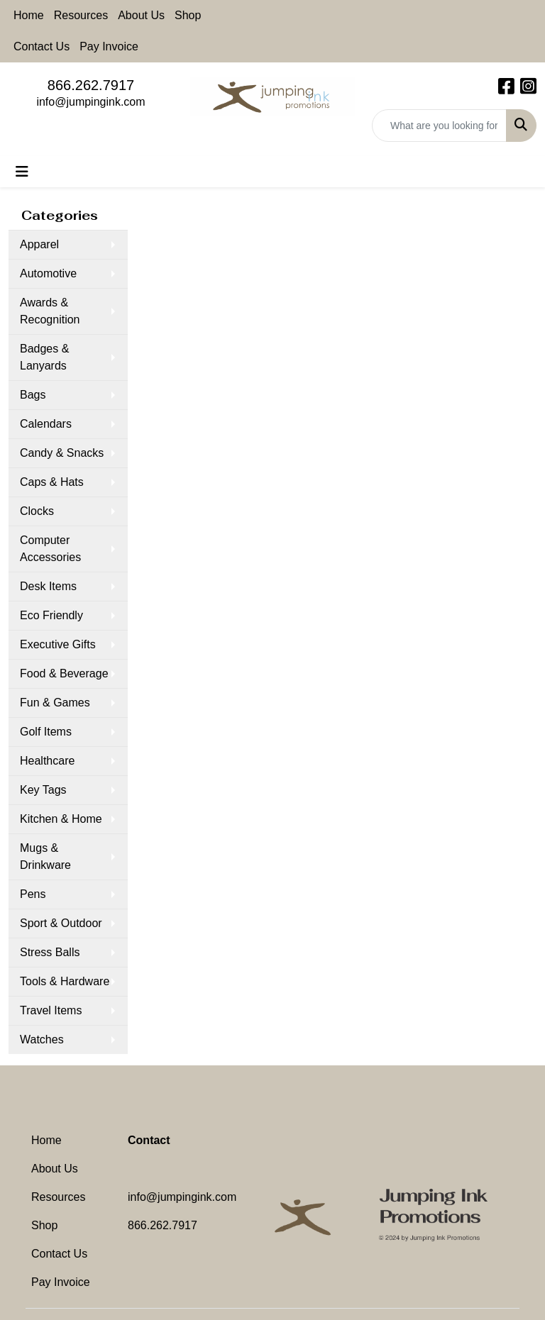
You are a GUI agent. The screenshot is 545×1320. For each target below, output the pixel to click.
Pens (32, 894)
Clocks (37, 511)
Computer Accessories (50, 548)
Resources (81, 15)
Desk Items (48, 586)
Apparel (39, 244)
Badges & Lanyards (44, 357)
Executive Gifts (58, 644)
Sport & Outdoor (61, 923)
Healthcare (47, 761)
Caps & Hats (52, 482)
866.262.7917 (91, 85)
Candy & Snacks (62, 453)
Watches (42, 1039)
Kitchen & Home (61, 819)
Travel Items (51, 1010)
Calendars (46, 424)
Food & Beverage (64, 673)
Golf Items (46, 732)
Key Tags (43, 790)
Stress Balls (49, 952)
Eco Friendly (51, 615)
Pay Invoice (108, 46)
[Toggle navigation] (22, 172)
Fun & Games (55, 703)
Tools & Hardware (64, 981)
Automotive (48, 273)
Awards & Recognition (50, 311)
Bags (32, 395)
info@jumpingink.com (90, 102)
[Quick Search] (439, 125)
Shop (188, 15)
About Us (141, 15)
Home (28, 15)
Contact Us (41, 46)
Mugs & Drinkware (45, 856)
